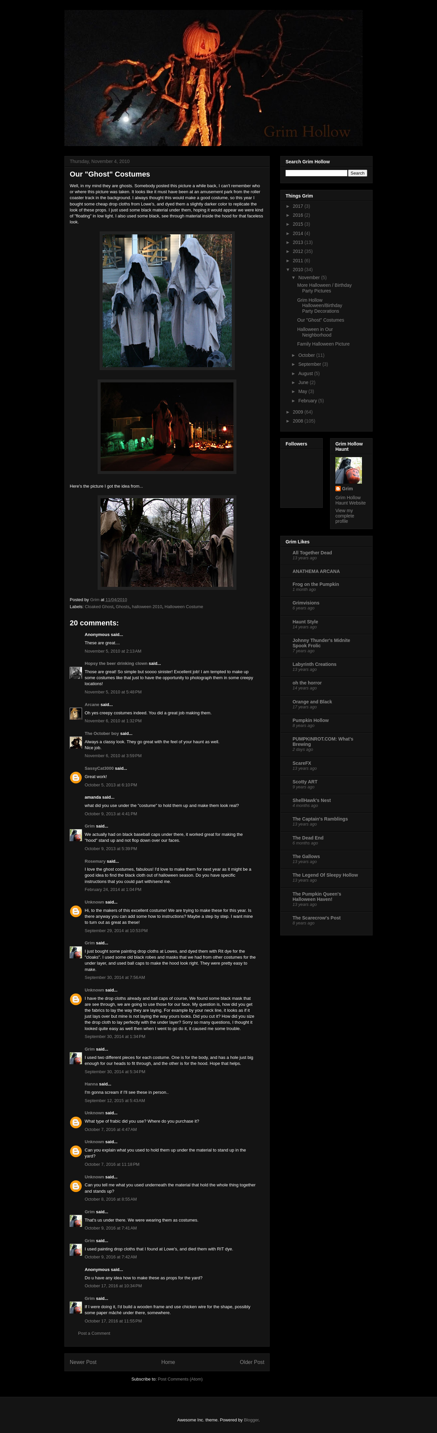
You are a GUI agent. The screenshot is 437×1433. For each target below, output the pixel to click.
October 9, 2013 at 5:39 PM (111, 848)
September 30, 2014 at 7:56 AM (115, 977)
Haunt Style (305, 621)
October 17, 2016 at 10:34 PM (113, 1285)
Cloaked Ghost (99, 606)
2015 (299, 224)
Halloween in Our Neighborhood (315, 332)
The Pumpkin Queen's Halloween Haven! (317, 896)
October (307, 355)
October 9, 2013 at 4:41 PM (111, 813)
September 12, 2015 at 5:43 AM (115, 1100)
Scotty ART (305, 781)
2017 (299, 206)
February (308, 400)
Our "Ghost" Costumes (320, 320)
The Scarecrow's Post (317, 917)
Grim (90, 826)
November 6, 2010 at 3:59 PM (113, 755)
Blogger (251, 1419)
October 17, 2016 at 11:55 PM (113, 1320)
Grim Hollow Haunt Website (350, 500)
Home (168, 1362)
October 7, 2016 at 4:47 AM (111, 1129)
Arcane (92, 704)
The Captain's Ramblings (320, 819)
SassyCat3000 (99, 768)
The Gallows (306, 856)
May (303, 391)
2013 (299, 242)
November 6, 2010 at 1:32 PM (113, 720)
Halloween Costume (184, 606)
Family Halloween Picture (323, 344)
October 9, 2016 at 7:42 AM (111, 1256)
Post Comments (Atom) (180, 1379)
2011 (299, 260)
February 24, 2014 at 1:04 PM (113, 889)
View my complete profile (344, 516)
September (310, 364)
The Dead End (308, 837)
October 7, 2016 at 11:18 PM (112, 1164)
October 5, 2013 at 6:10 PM (111, 784)
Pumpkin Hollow (311, 720)
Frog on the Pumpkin (316, 584)
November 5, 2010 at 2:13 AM (113, 651)
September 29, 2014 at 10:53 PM (116, 930)
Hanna (91, 1083)
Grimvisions (306, 602)
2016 (299, 215)
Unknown (94, 902)
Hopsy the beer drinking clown (116, 663)
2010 (299, 269)
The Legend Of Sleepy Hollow (325, 875)
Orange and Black (312, 701)
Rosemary (95, 861)
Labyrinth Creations (314, 664)
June (303, 382)
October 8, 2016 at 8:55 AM (111, 1199)
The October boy (102, 733)
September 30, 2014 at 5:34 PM (115, 1071)
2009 (299, 412)
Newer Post (83, 1362)
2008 (299, 421)
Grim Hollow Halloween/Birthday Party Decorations (319, 305)
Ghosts (123, 606)
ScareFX (302, 763)
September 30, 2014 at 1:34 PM (115, 1036)
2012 (299, 251)
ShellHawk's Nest (312, 800)
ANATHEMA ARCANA (316, 571)
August (306, 373)
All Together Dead (312, 552)
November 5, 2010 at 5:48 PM (113, 691)
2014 (299, 233)
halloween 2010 (147, 606)
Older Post (252, 1362)
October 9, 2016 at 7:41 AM (111, 1228)
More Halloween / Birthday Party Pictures (324, 287)
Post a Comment (94, 1333)
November (309, 277)
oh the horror (307, 682)
